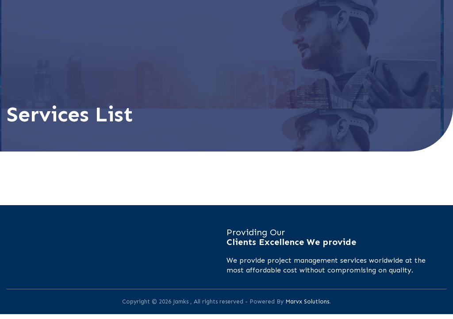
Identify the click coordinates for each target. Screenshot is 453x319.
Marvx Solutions (307, 301)
